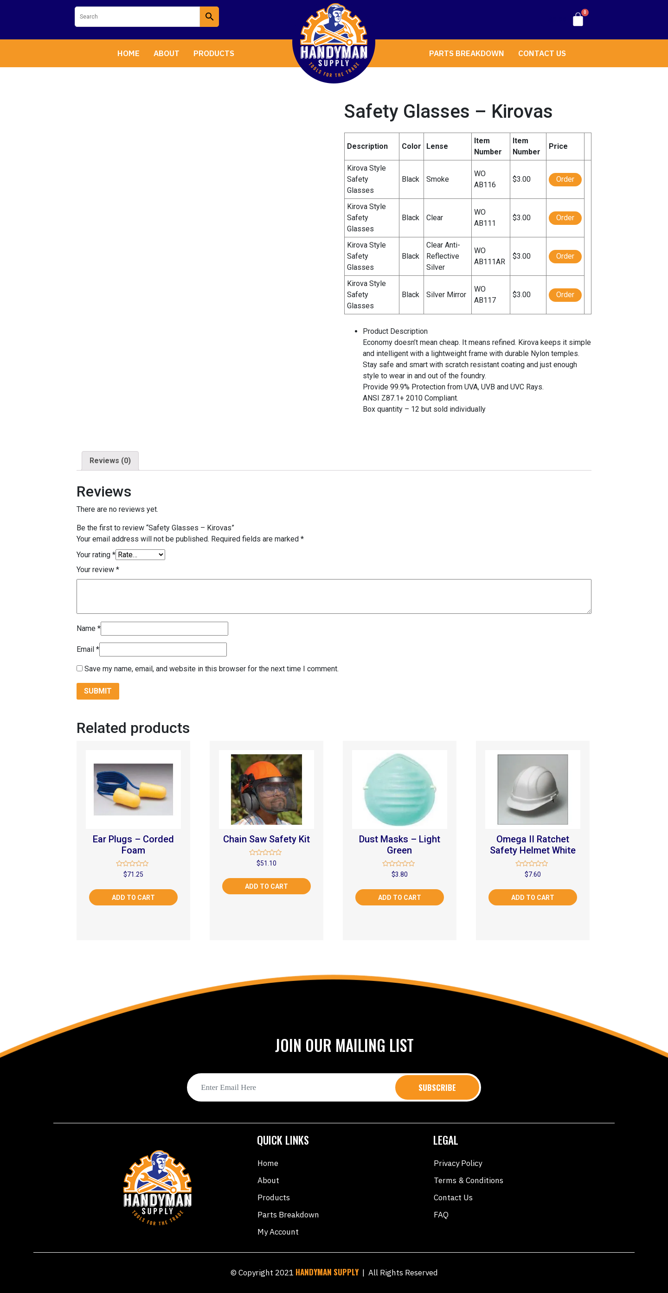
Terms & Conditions (468, 1180)
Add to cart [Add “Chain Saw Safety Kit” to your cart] (266, 886)
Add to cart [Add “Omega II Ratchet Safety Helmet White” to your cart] (532, 897)
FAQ (441, 1215)
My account (278, 1232)
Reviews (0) (110, 460)
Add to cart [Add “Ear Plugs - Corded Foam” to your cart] (133, 897)
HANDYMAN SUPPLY (327, 1272)
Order (565, 179)
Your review (98, 569)
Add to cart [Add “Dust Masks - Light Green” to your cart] (399, 897)
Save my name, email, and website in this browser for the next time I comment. (211, 668)
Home (128, 53)
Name (89, 628)
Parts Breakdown (466, 53)
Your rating (96, 554)
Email (88, 649)
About (167, 53)
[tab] (110, 461)
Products (213, 53)
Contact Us (542, 53)
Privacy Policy (458, 1163)
